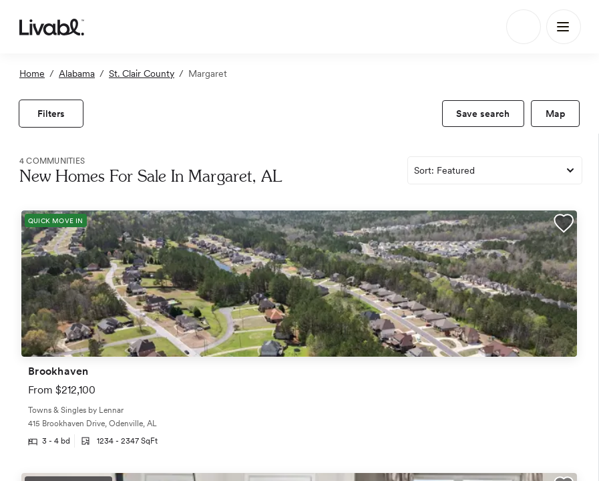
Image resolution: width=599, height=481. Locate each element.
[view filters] (51, 113)
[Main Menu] (563, 26)
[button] (564, 225)
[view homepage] (51, 27)
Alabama (77, 73)
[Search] (523, 26)
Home (32, 73)
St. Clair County (141, 73)
